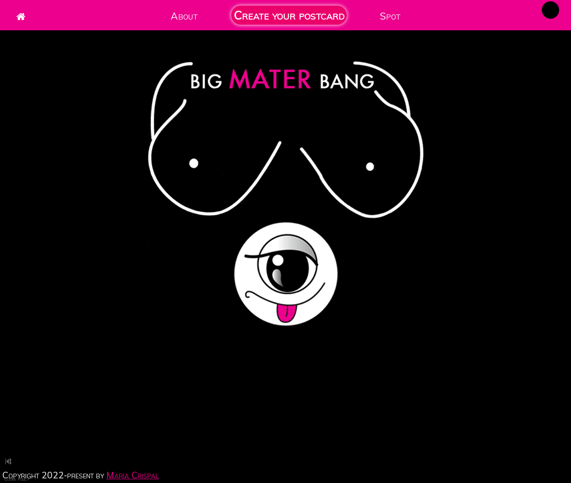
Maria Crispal (132, 475)
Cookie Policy (17, 479)
